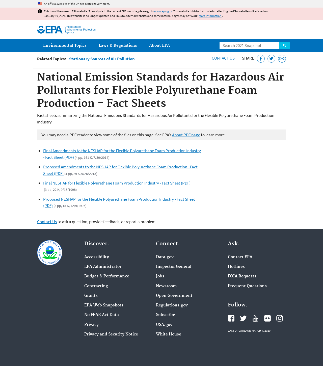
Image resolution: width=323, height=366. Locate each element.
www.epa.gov (163, 11)
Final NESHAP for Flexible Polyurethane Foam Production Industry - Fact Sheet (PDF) (117, 183)
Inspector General (173, 267)
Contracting (96, 286)
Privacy (91, 325)
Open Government (174, 296)
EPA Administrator (102, 267)
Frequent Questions (247, 286)
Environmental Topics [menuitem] (65, 45)
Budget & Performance (106, 276)
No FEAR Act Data (101, 315)
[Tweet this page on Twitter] (271, 59)
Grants (91, 296)
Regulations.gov (172, 305)
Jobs (160, 276)
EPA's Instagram (279, 318)
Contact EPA (240, 257)
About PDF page (186, 135)
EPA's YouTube (255, 318)
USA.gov (164, 325)
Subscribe (165, 315)
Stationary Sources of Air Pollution (102, 59)
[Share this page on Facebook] (261, 59)
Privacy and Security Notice (111, 334)
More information (210, 16)
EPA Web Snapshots (103, 305)
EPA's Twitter (243, 318)
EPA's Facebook (231, 318)
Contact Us (223, 58)
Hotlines (236, 267)
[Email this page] (282, 59)
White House (168, 334)
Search (284, 45)
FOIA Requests (242, 276)
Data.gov (165, 257)
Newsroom (166, 286)
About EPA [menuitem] (159, 45)
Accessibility (96, 257)
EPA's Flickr (267, 318)
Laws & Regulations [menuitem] (118, 45)
